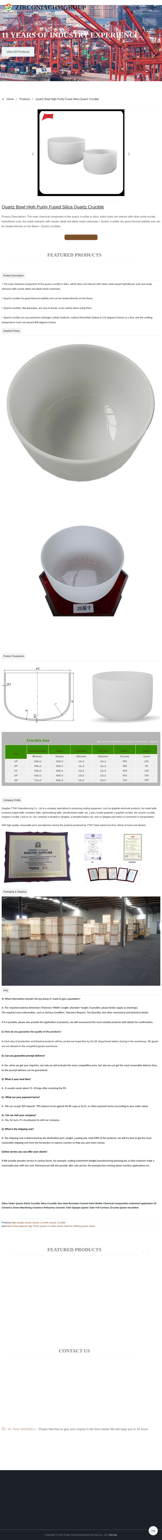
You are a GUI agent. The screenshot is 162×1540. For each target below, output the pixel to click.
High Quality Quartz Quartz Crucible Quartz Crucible (38, 1222)
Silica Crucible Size (51, 1203)
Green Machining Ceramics (28, 1207)
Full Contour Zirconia (107, 1207)
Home (10, 99)
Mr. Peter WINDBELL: (19, 1438)
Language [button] (152, 7)
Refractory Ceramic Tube (57, 1207)
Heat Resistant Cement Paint (79, 1203)
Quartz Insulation (129, 1207)
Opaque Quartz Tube (83, 1207)
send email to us (81, 237)
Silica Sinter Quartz (12, 1203)
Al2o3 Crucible (32, 1203)
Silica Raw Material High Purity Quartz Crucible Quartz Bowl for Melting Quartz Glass (51, 1226)
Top (153, 1529)
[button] (127, 7)
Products (25, 99)
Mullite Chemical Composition (112, 1203)
